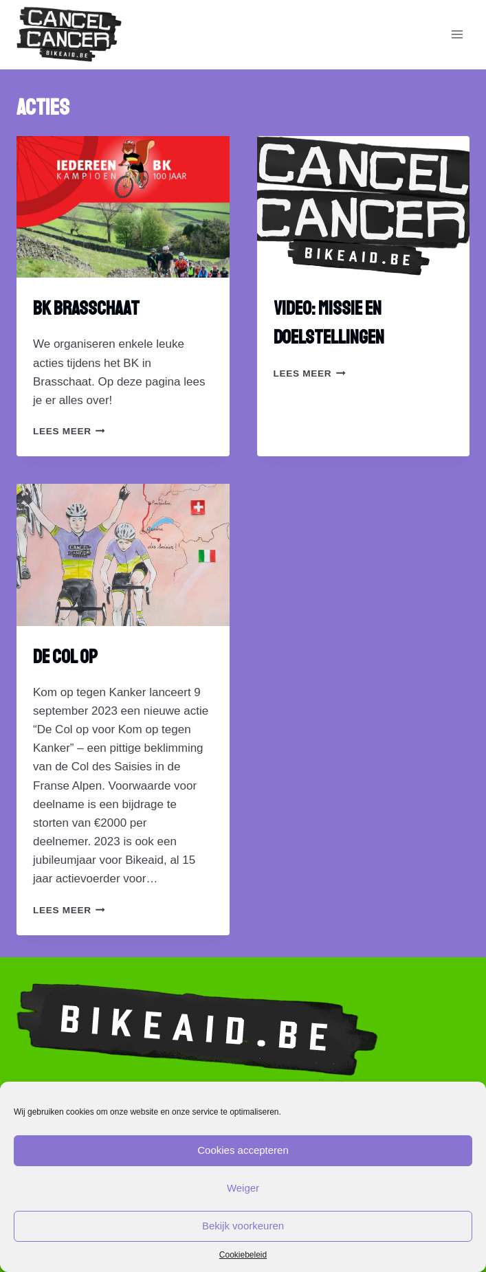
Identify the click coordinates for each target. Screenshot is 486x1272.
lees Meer (69, 431)
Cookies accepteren (243, 1150)
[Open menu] (457, 34)
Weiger (243, 1188)
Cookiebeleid (243, 1255)
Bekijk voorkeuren (243, 1225)
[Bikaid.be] (69, 35)
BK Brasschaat (86, 308)
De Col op (65, 657)
